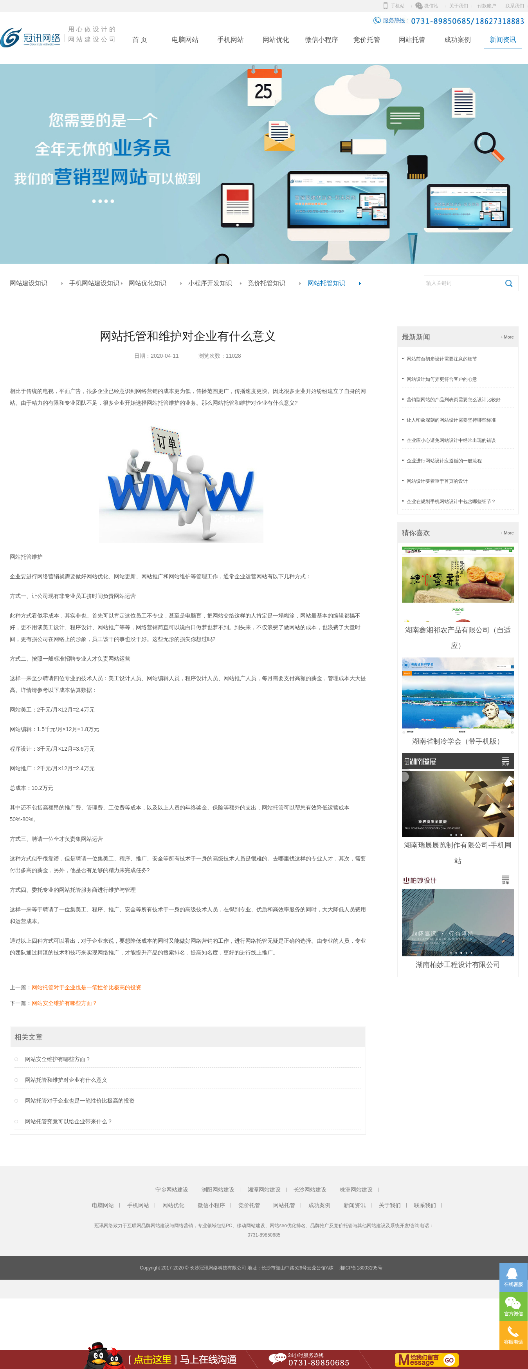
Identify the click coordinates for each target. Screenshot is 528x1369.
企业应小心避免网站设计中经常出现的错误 (451, 440)
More (509, 337)
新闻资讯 (503, 39)
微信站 (431, 6)
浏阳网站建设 (218, 1189)
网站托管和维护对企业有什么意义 (66, 1080)
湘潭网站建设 (264, 1189)
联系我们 (514, 6)
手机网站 (230, 39)
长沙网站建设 (310, 1189)
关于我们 (458, 6)
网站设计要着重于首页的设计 (437, 481)
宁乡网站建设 (171, 1189)
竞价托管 (366, 39)
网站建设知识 (28, 283)
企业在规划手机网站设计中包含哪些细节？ (451, 501)
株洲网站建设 (356, 1189)
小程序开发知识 (210, 283)
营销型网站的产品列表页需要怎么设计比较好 (454, 399)
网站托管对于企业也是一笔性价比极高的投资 (86, 987)
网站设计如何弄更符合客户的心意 (442, 379)
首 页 (140, 39)
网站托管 (412, 39)
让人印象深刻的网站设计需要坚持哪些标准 (451, 420)
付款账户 (487, 6)
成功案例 (457, 39)
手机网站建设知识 (94, 283)
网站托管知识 (326, 283)
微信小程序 (321, 39)
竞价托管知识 (266, 283)
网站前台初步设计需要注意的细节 (442, 359)
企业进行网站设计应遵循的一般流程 (444, 461)
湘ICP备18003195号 (360, 1268)
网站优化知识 (147, 283)
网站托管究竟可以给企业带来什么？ (69, 1121)
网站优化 (276, 39)
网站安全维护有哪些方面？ (64, 1003)
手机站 (398, 6)
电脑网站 (185, 39)
